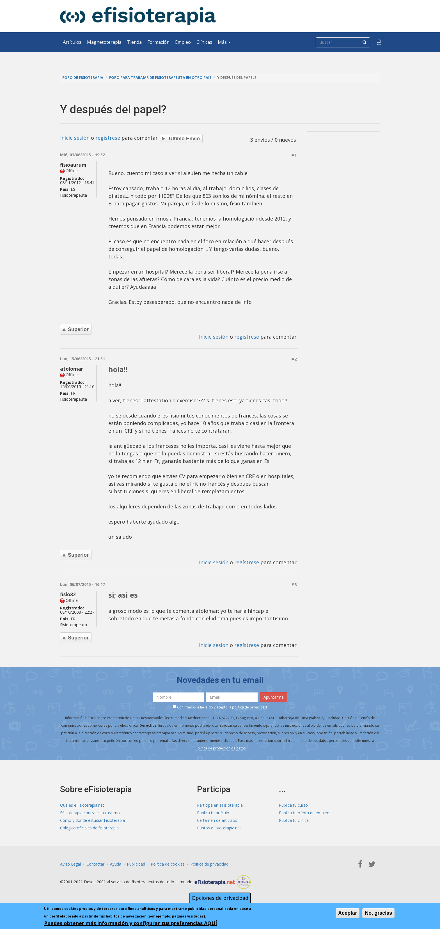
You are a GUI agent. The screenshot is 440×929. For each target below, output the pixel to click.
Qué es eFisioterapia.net (82, 805)
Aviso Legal (70, 864)
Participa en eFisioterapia (220, 805)
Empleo (183, 42)
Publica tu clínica (294, 820)
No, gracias (378, 913)
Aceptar (347, 913)
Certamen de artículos (217, 820)
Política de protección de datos (221, 748)
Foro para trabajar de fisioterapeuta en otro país (160, 77)
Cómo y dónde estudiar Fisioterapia (92, 820)
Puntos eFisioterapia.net (219, 828)
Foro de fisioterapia (82, 77)
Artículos (72, 42)
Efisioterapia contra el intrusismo (90, 812)
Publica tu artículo (213, 812)
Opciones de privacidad (220, 897)
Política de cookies (168, 864)
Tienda (134, 42)
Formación (158, 42)
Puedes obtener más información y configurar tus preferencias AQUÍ (130, 923)
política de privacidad (249, 707)
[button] (379, 42)
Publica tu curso (293, 805)
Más (224, 42)
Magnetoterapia (104, 42)
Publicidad (136, 864)
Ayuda (115, 864)
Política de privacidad (209, 864)
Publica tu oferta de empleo (304, 812)
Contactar (95, 864)
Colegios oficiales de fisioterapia (89, 828)
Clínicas (204, 42)
